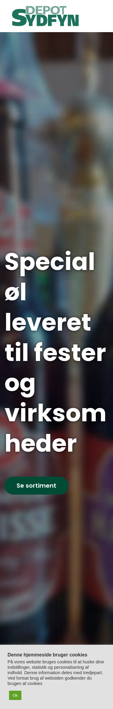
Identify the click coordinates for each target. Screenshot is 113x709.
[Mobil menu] (96, 16)
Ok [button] (15, 695)
